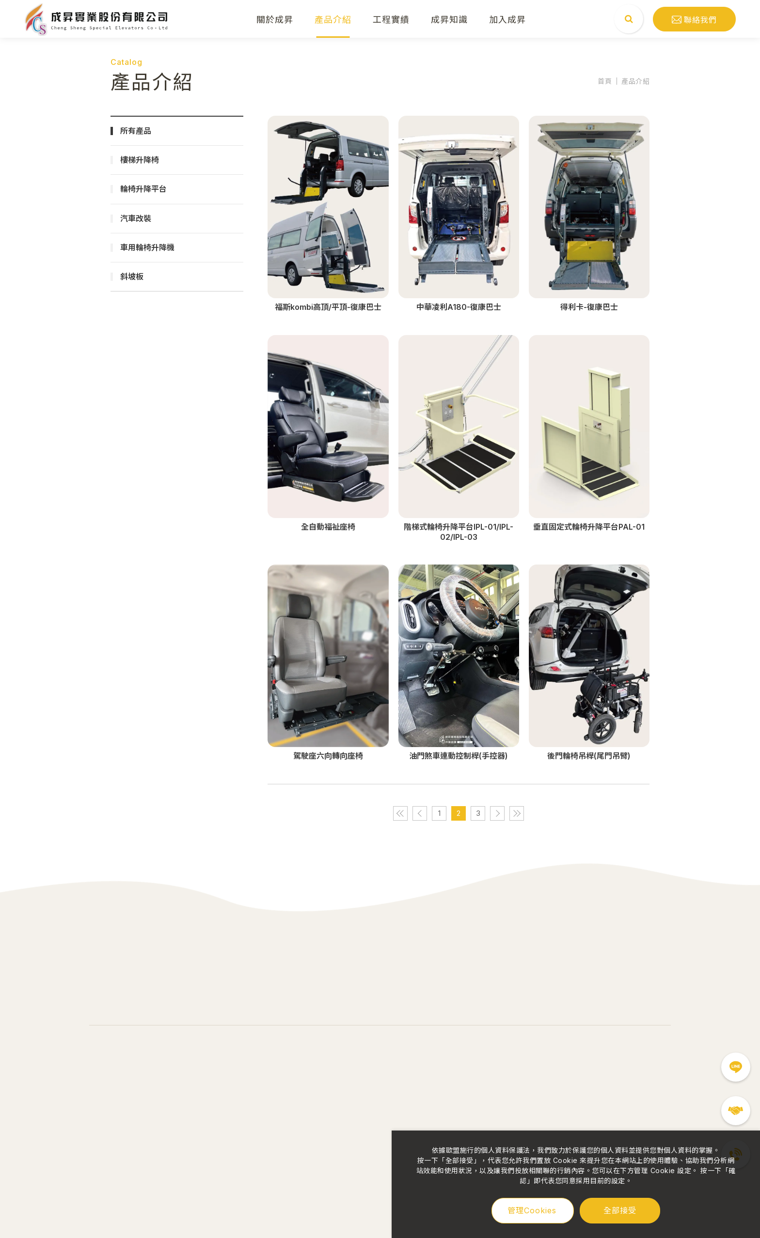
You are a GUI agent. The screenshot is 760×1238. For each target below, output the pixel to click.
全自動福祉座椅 (328, 527)
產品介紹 (333, 19)
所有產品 (135, 131)
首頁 (605, 81)
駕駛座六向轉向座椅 (328, 756)
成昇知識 (449, 19)
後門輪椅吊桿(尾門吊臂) (589, 756)
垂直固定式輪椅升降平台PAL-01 (589, 527)
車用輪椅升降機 (147, 247)
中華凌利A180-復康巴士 (458, 307)
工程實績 (391, 19)
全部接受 (619, 1210)
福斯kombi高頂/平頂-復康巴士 (328, 307)
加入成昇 (508, 19)
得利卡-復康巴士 (589, 307)
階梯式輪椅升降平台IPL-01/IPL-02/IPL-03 (458, 532)
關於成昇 (275, 19)
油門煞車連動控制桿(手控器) (458, 756)
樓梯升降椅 (139, 160)
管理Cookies (531, 1210)
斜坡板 (131, 276)
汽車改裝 (135, 218)
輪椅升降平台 (143, 189)
